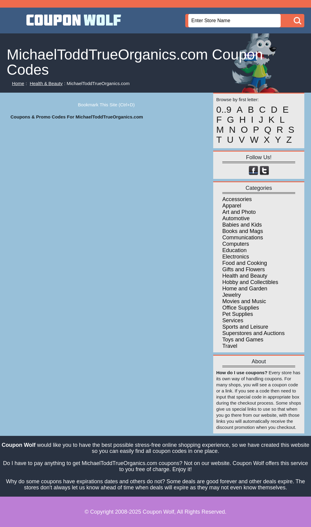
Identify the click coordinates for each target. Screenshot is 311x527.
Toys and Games (242, 340)
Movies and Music (244, 301)
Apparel (231, 206)
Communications (242, 237)
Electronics (235, 257)
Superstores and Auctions (253, 333)
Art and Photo (239, 212)
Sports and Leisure (245, 327)
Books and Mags (242, 231)
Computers (235, 244)
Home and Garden (244, 289)
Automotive (236, 218)
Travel (229, 346)
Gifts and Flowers (243, 269)
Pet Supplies (237, 314)
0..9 (223, 109)
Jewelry (231, 295)
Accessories (237, 199)
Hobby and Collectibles (250, 282)
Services (232, 320)
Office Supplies (240, 308)
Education (234, 250)
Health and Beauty (244, 276)
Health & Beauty (46, 83)
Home (18, 83)
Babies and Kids (242, 225)
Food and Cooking (244, 263)
